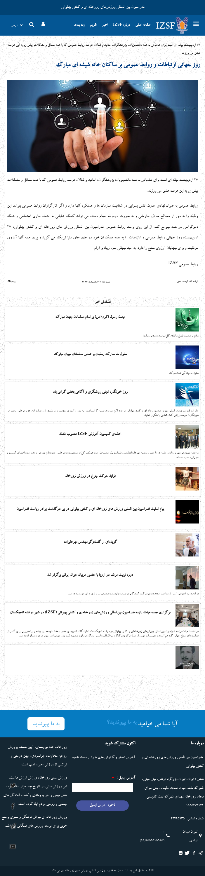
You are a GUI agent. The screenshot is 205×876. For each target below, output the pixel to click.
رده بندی (79, 25)
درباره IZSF (121, 25)
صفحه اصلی (142, 25)
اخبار (105, 25)
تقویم (93, 25)
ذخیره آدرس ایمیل (102, 805)
